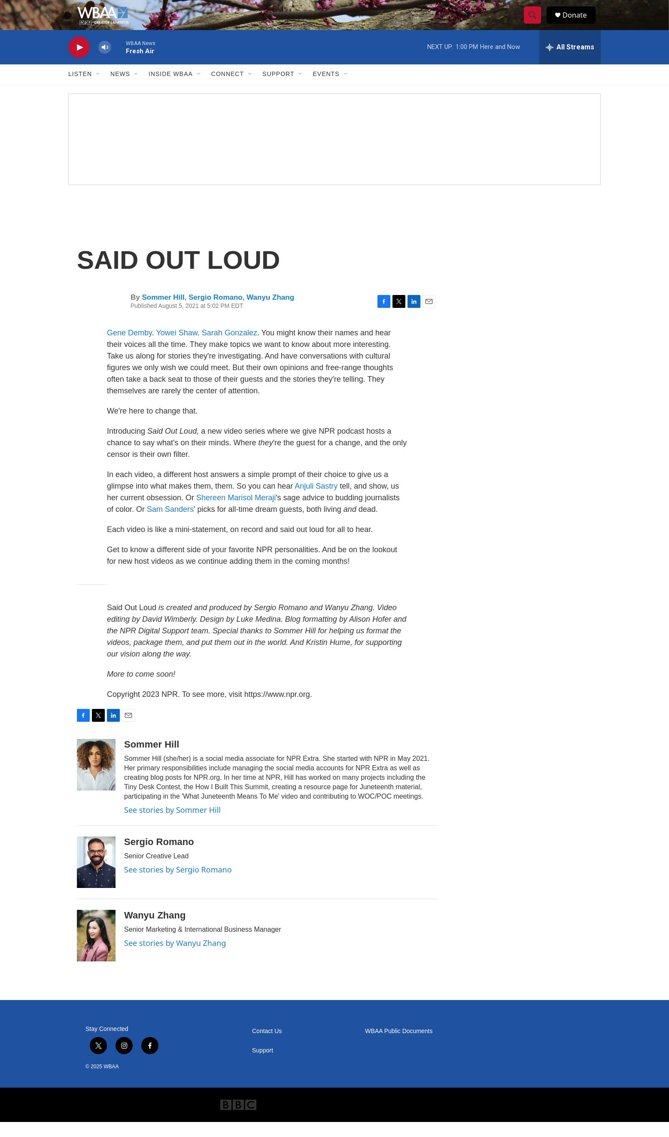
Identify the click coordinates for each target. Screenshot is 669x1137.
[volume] (104, 62)
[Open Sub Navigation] (98, 89)
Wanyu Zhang (270, 312)
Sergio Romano (216, 312)
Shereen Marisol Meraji (236, 512)
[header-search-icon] (535, 22)
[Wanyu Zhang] (96, 950)
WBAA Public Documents (398, 1046)
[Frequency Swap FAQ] (334, 154)
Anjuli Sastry (316, 501)
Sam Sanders (170, 524)
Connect (227, 89)
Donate (579, 22)
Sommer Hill (163, 312)
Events (326, 89)
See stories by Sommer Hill (172, 825)
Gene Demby (129, 348)
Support (278, 89)
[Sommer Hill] (96, 780)
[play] (79, 62)
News (120, 89)
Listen (80, 89)
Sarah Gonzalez (229, 348)
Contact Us (267, 1046)
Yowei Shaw (176, 348)
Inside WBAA (171, 89)
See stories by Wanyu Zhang (175, 958)
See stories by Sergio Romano (178, 884)
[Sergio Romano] (96, 877)
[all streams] (570, 62)
